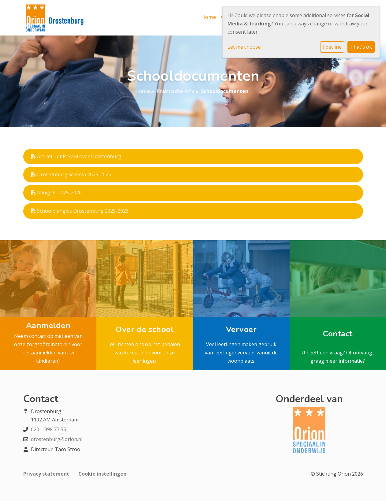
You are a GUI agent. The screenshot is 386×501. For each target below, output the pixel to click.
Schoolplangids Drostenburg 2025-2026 (80, 211)
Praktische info (175, 91)
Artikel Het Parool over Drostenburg (76, 156)
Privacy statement (46, 473)
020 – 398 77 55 (48, 429)
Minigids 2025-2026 (56, 192)
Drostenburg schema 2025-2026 (71, 174)
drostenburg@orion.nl (56, 439)
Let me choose (244, 46)
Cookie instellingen (102, 473)
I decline (332, 46)
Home (208, 17)
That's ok (361, 46)
